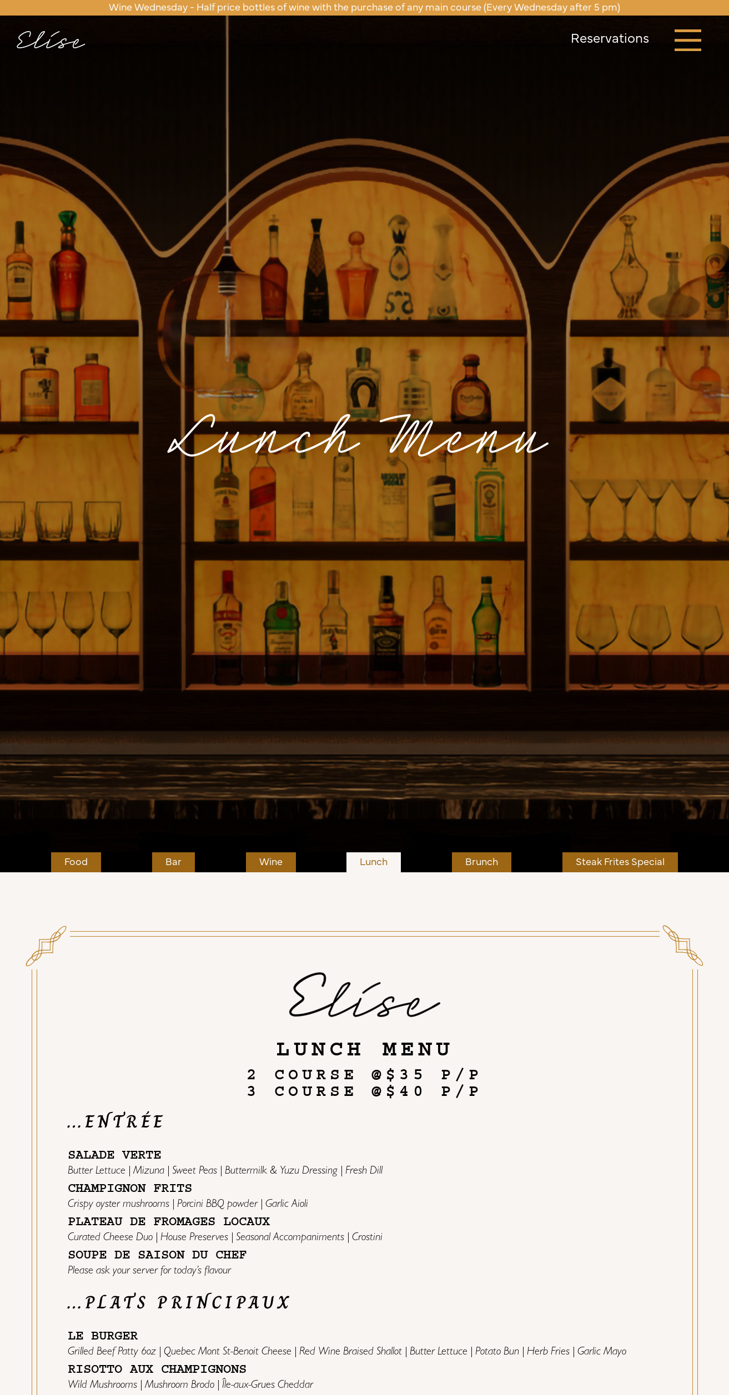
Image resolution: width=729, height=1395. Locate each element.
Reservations (610, 39)
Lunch (374, 862)
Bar (173, 862)
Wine (271, 862)
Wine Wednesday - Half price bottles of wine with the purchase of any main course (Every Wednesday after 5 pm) (364, 8)
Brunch (481, 862)
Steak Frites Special (620, 862)
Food (76, 862)
